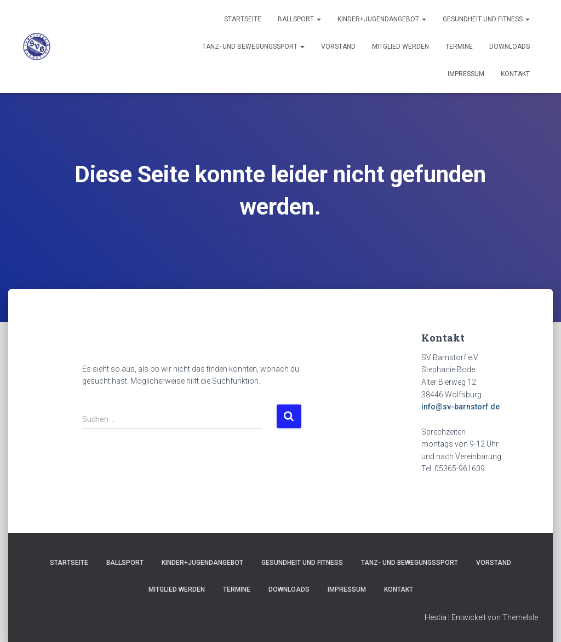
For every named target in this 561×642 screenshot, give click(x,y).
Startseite (242, 19)
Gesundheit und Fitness (486, 19)
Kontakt (515, 74)
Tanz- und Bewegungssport (253, 46)
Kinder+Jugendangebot (381, 19)
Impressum (466, 74)
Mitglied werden (400, 46)
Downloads (509, 46)
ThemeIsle (520, 617)
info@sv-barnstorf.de (460, 406)
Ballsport (299, 19)
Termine (459, 46)
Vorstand (338, 46)
